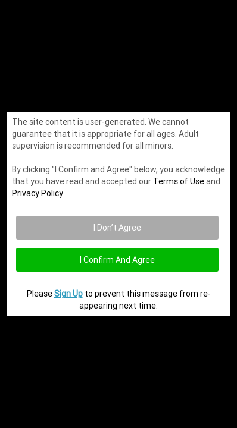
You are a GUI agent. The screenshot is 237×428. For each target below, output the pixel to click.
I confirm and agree (117, 259)
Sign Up (68, 293)
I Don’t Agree (117, 227)
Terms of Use (177, 181)
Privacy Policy (37, 193)
